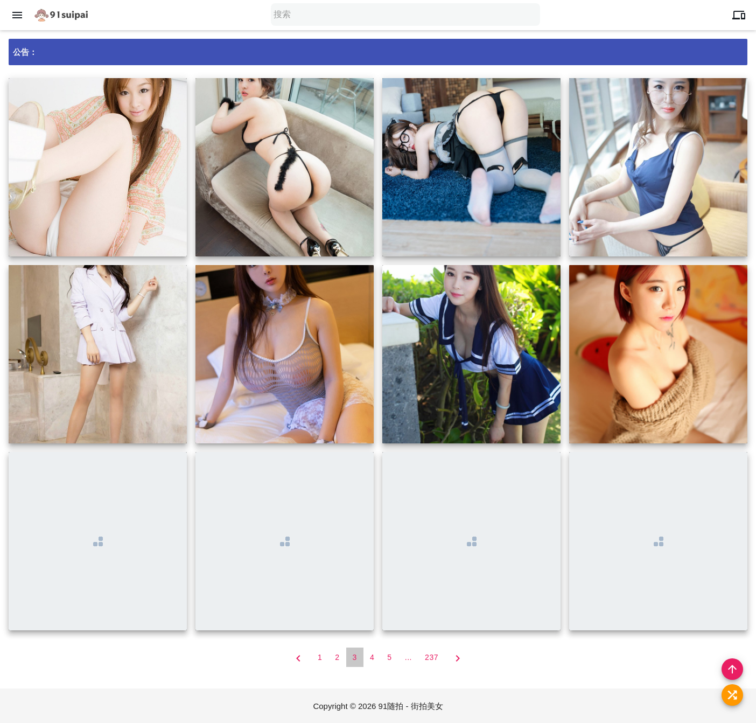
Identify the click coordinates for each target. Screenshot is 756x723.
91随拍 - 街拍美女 (411, 706)
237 (431, 657)
